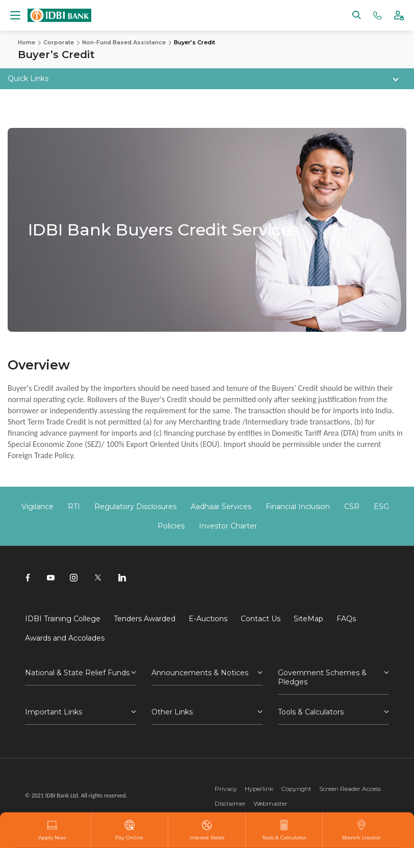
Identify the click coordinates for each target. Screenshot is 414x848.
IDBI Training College (62, 618)
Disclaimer (230, 803)
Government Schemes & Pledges (322, 677)
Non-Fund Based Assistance (124, 42)
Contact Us (260, 618)
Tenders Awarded (144, 618)
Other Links (172, 712)
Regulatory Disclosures (135, 506)
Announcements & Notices (199, 672)
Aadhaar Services (221, 506)
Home (26, 42)
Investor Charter (228, 526)
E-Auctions (208, 618)
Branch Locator (361, 830)
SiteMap (308, 618)
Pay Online (129, 830)
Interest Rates (207, 830)
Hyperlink (259, 788)
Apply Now (52, 830)
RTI (74, 506)
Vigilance (37, 506)
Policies (171, 526)
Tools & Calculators (311, 712)
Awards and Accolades (65, 638)
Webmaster (270, 803)
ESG (381, 506)
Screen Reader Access (350, 788)
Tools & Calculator (284, 830)
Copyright (296, 788)
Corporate (58, 42)
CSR (351, 506)
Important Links (53, 712)
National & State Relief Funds (77, 672)
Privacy (226, 788)
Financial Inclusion (298, 506)
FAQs (346, 618)
